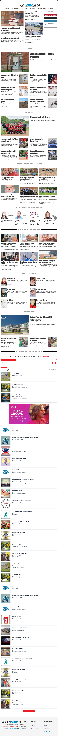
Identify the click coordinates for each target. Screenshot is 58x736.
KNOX (23, 8)
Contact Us (38, 0)
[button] (55, 218)
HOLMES (7, 8)
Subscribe (21, 0)
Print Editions (32, 0)
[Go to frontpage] (29, 5)
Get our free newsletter (51, 18)
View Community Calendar (51, 21)
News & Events (47, 725)
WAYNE (11, 8)
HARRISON (50, 8)
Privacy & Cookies (34, 728)
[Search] (57, 1)
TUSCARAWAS (17, 8)
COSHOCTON (33, 8)
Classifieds (7, 0)
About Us (50, 0)
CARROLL (45, 8)
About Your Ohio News (35, 723)
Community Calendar (14, 0)
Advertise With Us (44, 0)
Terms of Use (33, 726)
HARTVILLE (39, 8)
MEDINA (27, 8)
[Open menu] (1, 1)
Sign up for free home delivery (50, 15)
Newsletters (26, 0)
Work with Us (47, 723)
